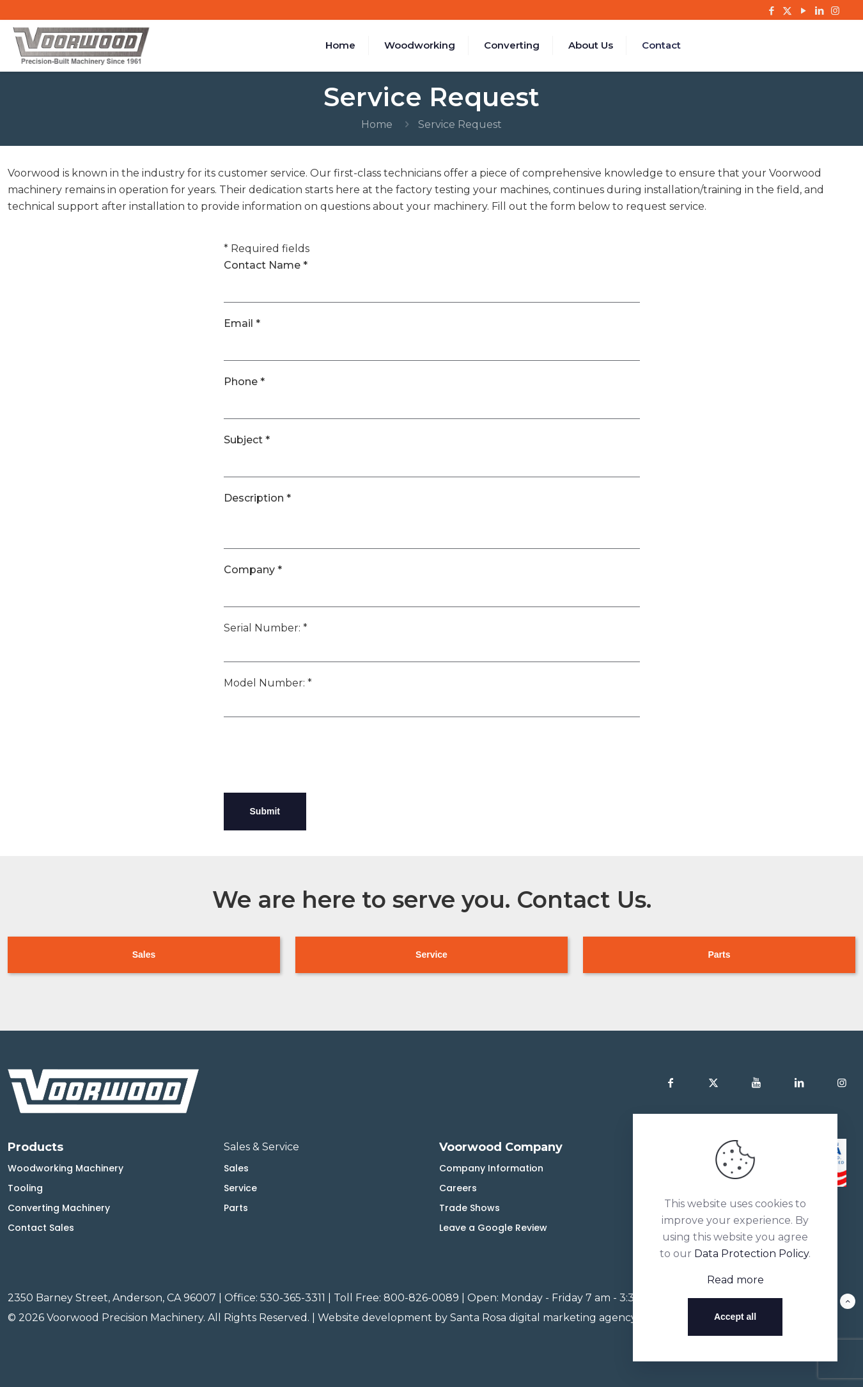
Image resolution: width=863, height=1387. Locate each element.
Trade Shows (469, 1207)
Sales (236, 1168)
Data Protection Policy (751, 1254)
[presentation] (321, 755)
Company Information (491, 1168)
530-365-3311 (292, 1298)
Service (240, 1188)
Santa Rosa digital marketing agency (543, 1318)
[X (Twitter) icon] (787, 10)
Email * (242, 323)
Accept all (735, 1317)
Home (377, 124)
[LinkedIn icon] (819, 10)
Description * (257, 498)
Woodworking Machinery (65, 1168)
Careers (458, 1188)
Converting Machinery (59, 1207)
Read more (735, 1280)
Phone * (244, 382)
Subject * (247, 440)
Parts (236, 1207)
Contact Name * (265, 265)
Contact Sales (41, 1227)
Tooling (25, 1188)
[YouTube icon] (803, 10)
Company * (253, 570)
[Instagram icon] (835, 10)
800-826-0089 (421, 1298)
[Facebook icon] (771, 10)
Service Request (460, 124)
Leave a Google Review (493, 1227)
